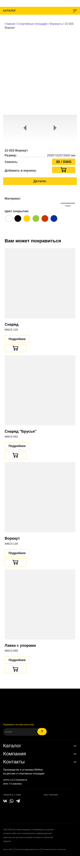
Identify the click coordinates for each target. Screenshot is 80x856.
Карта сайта (8, 849)
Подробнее (17, 339)
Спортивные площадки (33, 23)
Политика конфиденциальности (27, 849)
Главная (10, 23)
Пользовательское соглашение (53, 849)
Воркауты (56, 23)
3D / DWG (63, 162)
